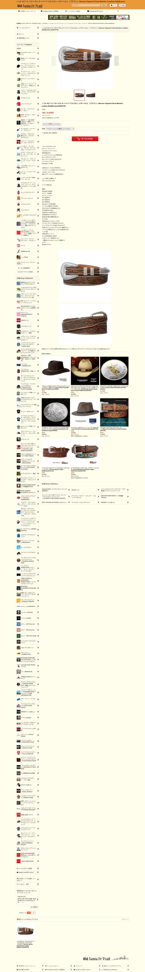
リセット (125, 919)
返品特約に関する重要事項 (49, 133)
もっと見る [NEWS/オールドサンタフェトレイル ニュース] (34, 907)
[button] (118, 11)
